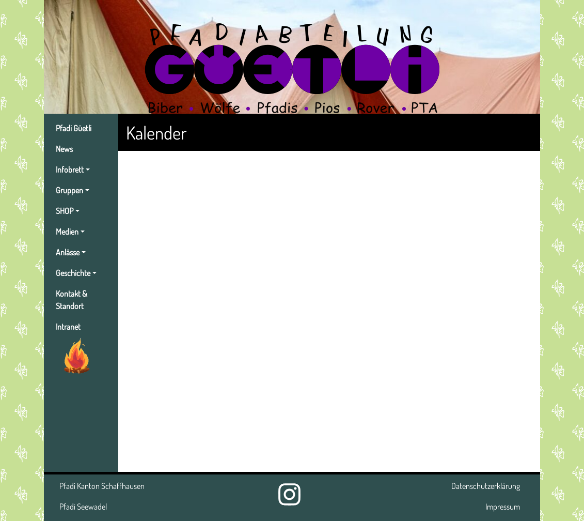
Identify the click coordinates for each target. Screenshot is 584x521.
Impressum (502, 506)
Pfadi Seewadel (83, 506)
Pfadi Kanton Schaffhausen (102, 486)
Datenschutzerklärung (485, 486)
